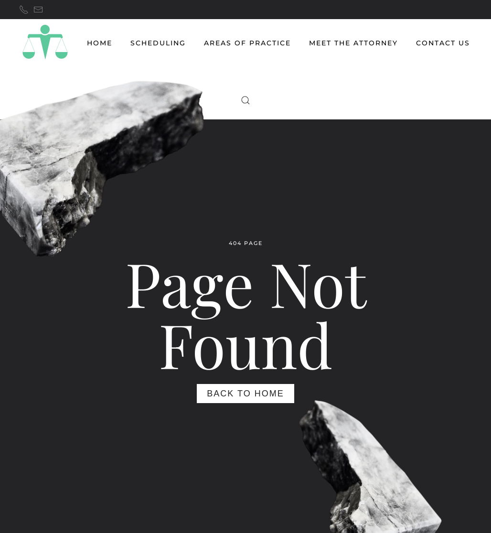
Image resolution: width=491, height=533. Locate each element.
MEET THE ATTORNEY (353, 43)
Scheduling (158, 43)
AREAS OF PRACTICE (247, 43)
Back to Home (245, 393)
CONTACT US (443, 43)
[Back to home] (45, 43)
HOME (99, 43)
